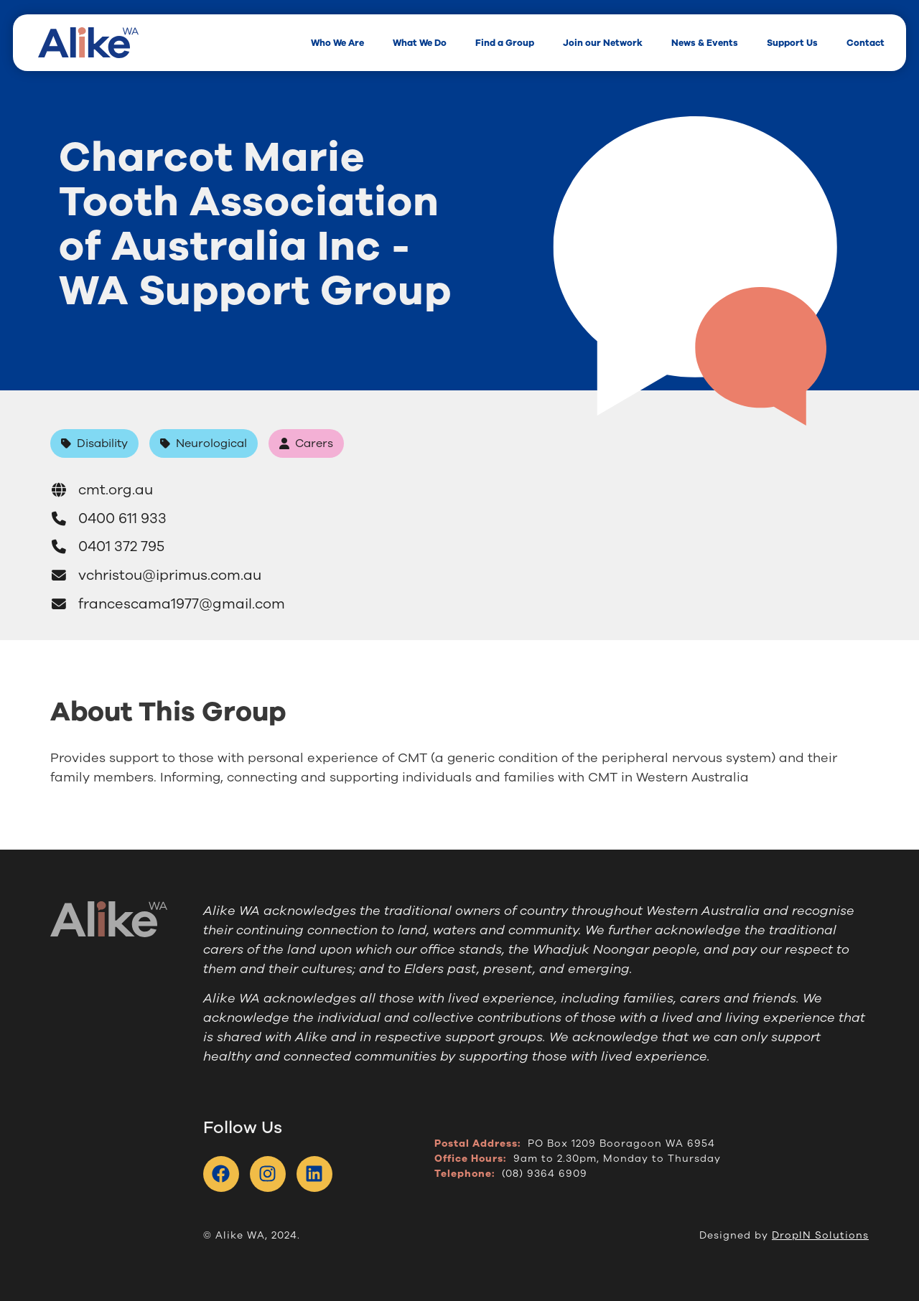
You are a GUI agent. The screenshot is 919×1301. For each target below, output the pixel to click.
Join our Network (603, 43)
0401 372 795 (107, 546)
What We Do (420, 43)
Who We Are (337, 43)
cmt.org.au (101, 489)
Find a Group (504, 43)
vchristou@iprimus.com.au (155, 575)
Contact (865, 43)
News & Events (704, 43)
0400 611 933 (108, 518)
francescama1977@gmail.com (167, 604)
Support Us (792, 43)
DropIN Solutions (820, 1235)
